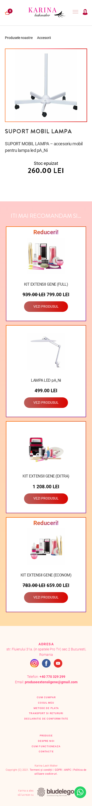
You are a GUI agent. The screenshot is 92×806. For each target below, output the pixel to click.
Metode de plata (46, 708)
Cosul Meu (46, 702)
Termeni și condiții (41, 769)
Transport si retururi (46, 713)
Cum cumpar (46, 697)
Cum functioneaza (46, 746)
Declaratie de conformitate (46, 718)
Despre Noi (46, 741)
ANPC (67, 769)
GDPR (58, 769)
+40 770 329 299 (52, 677)
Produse (46, 735)
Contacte (46, 751)
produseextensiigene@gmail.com (51, 682)
